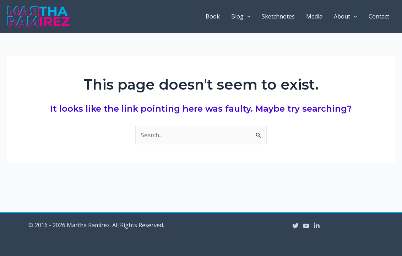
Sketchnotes (278, 16)
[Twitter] (295, 226)
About (345, 16)
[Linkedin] (317, 226)
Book (213, 16)
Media (314, 16)
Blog (241, 16)
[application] (247, 16)
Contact (379, 16)
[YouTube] (306, 226)
